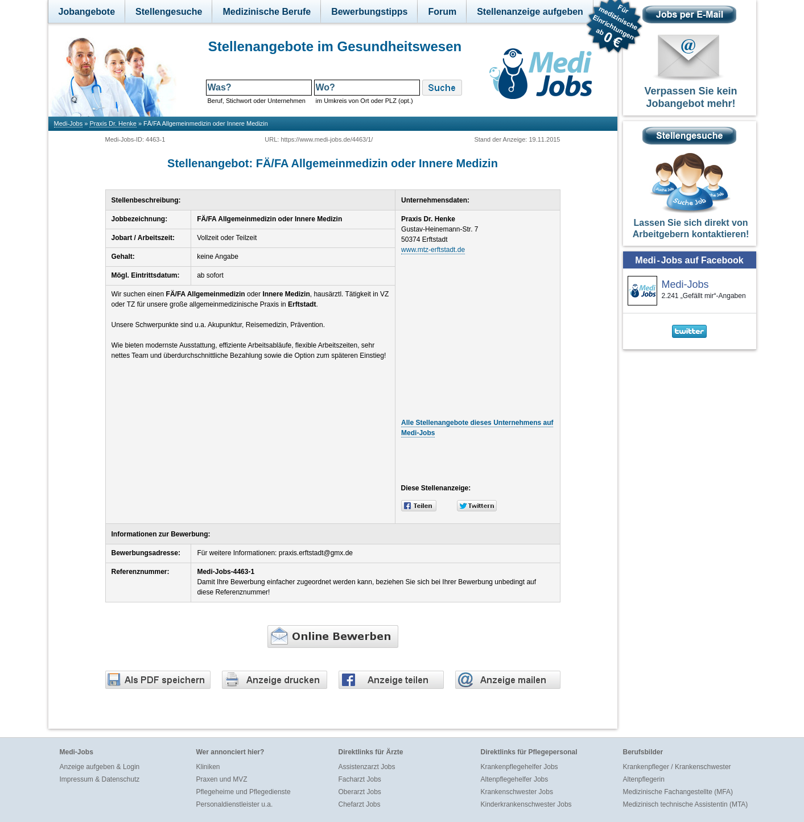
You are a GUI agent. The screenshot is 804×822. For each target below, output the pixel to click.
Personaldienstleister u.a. (234, 804)
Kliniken (208, 767)
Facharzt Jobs (360, 779)
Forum (442, 11)
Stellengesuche (168, 11)
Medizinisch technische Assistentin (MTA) (685, 804)
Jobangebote (87, 11)
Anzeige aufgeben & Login (100, 767)
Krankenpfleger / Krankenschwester (677, 767)
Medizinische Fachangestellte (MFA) (678, 792)
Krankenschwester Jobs (517, 792)
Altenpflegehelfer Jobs (515, 779)
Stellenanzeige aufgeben (530, 11)
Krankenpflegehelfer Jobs (519, 767)
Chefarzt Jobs (360, 804)
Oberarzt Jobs (360, 792)
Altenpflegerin (644, 779)
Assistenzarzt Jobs (367, 767)
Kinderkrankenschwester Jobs (526, 804)
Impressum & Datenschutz (100, 779)
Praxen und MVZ (222, 779)
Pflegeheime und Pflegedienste (243, 792)
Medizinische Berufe (266, 11)
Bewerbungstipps (369, 11)
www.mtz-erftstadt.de (433, 250)
